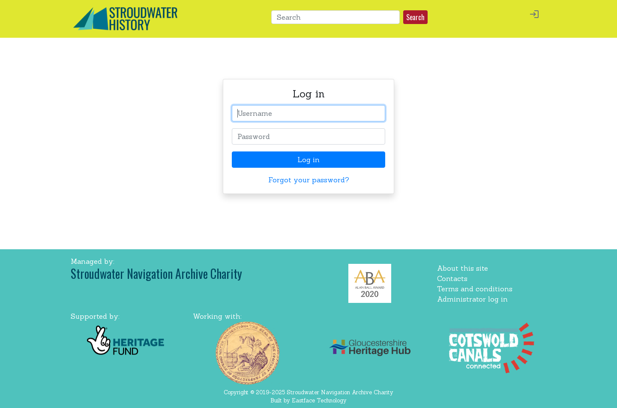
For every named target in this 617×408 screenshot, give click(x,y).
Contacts (452, 278)
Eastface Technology (319, 400)
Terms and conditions (474, 288)
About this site (462, 268)
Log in (308, 159)
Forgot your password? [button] (308, 179)
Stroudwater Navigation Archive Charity (156, 273)
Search (415, 17)
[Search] (335, 17)
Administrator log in (472, 299)
